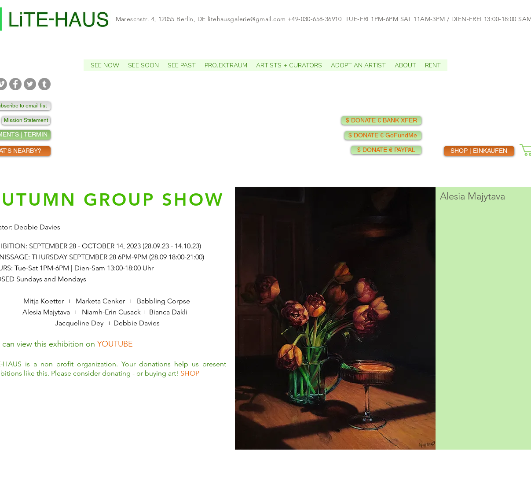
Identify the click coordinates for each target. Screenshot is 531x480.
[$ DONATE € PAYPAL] (386, 150)
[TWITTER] (30, 84)
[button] (105, 65)
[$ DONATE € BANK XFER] (381, 120)
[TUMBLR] (44, 84)
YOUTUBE (115, 344)
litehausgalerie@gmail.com (247, 19)
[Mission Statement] (26, 120)
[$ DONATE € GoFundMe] (382, 135)
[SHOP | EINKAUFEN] (479, 151)
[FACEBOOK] (15, 84)
